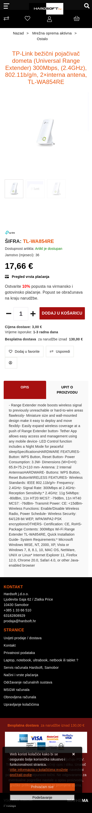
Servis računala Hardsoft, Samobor (31, 668)
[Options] (42, 798)
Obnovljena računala (20, 697)
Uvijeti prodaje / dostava (22, 638)
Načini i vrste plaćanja (21, 675)
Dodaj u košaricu (62, 313)
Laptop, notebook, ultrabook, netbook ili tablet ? (41, 660)
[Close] (42, 787)
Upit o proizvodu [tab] (67, 389)
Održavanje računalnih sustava (28, 682)
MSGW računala (16, 690)
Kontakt (10, 645)
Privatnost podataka (19, 653)
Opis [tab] (25, 387)
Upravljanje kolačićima (21, 704)
